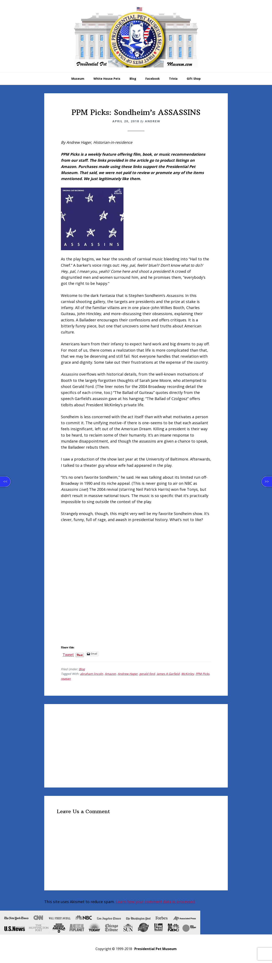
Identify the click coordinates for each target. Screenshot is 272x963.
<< (5, 481)
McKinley (187, 674)
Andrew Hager (128, 674)
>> (267, 481)
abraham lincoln (91, 674)
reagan (66, 678)
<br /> (73, 554)
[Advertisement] (136, 746)
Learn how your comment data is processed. (156, 901)
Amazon (110, 674)
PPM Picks (202, 674)
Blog (82, 669)
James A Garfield (168, 674)
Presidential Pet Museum (136, 36)
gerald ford (147, 674)
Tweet (68, 653)
